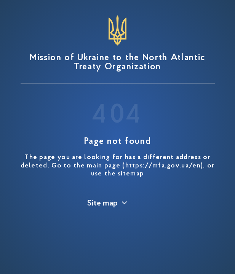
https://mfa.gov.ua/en (163, 165)
